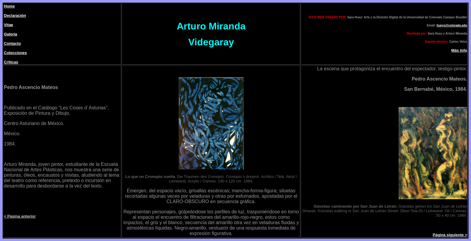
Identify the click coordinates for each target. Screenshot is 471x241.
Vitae (8, 25)
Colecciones (15, 52)
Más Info (459, 50)
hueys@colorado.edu (452, 25)
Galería (10, 34)
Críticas (11, 62)
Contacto (12, 43)
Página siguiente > (450, 235)
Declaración (15, 15)
